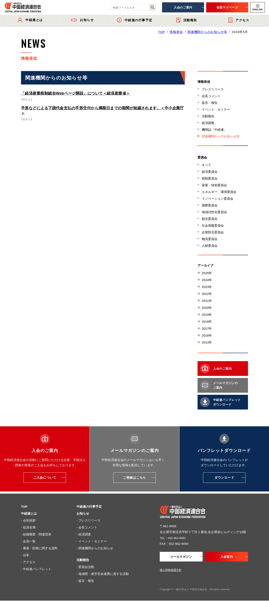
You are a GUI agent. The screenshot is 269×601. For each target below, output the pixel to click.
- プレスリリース (88, 520)
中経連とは (29, 513)
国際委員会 (210, 205)
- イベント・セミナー (91, 541)
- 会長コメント (86, 527)
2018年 (207, 321)
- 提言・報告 (85, 581)
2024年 (207, 280)
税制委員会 (210, 178)
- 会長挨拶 (28, 520)
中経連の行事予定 (89, 506)
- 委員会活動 (85, 567)
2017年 (207, 328)
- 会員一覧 (28, 541)
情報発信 (176, 31)
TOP (161, 31)
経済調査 (208, 123)
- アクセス (28, 562)
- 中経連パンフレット (36, 569)
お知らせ (82, 513)
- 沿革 (25, 555)
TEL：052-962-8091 (174, 538)
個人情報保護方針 (171, 570)
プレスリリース (213, 89)
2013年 (207, 342)
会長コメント (211, 96)
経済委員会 (210, 171)
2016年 (207, 335)
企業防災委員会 (213, 232)
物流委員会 (210, 239)
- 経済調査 (83, 534)
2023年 (207, 287)
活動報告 (208, 116)
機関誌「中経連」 (214, 129)
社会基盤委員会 (213, 225)
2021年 (207, 300)
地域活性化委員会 (214, 212)
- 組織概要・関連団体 (36, 534)
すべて (206, 165)
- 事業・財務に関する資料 (39, 548)
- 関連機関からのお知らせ (94, 548)
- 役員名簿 (28, 527)
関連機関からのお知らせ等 (207, 31)
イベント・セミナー (216, 109)
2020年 (207, 307)
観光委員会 (210, 219)
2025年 (207, 273)
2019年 (207, 314)
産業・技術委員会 (214, 185)
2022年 (207, 294)
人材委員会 (210, 245)
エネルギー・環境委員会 (219, 192)
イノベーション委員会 (217, 198)
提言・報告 (210, 102)
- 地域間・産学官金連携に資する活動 (102, 574)
